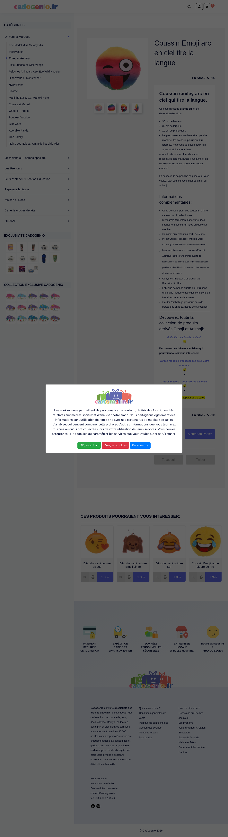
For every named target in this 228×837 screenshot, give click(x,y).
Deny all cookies (115, 445)
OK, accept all (89, 445)
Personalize (140, 445)
